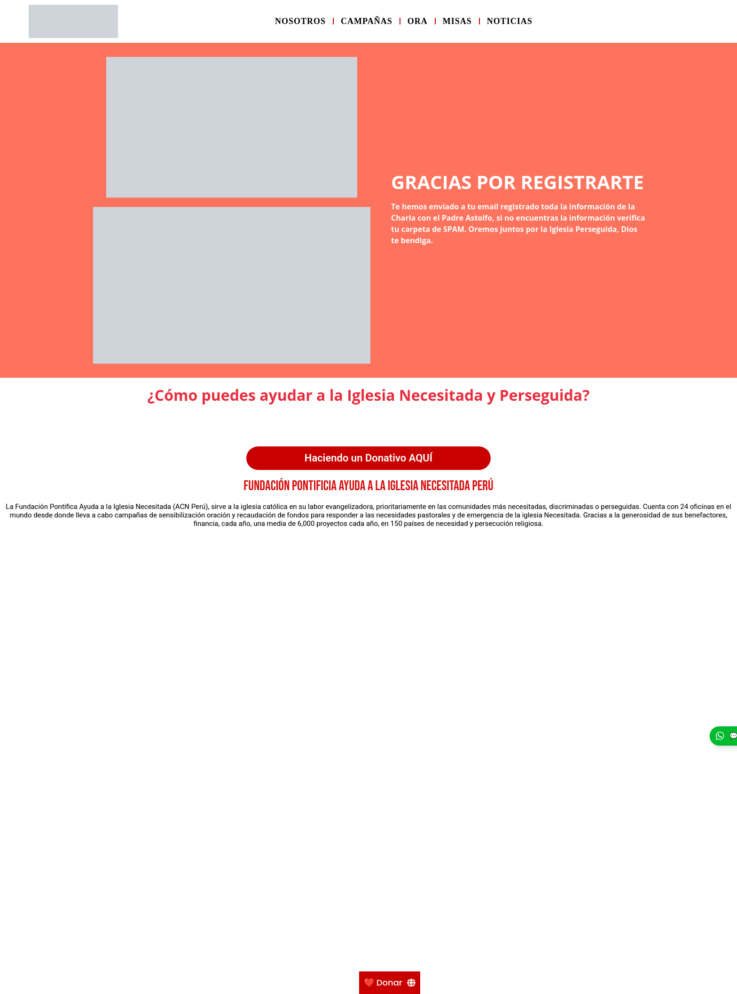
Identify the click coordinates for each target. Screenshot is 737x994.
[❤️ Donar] (389, 982)
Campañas (366, 21)
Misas (457, 21)
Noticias (510, 21)
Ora (418, 21)
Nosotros (300, 21)
